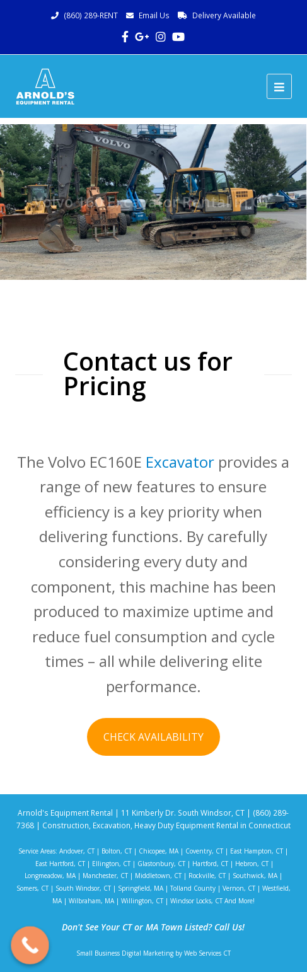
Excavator (180, 461)
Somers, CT (32, 888)
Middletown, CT (158, 875)
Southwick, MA (255, 875)
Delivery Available (224, 15)
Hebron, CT (252, 863)
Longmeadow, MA (50, 875)
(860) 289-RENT (91, 15)
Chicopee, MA (158, 851)
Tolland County (193, 888)
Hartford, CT (210, 863)
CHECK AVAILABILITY (153, 737)
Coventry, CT (204, 851)
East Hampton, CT (256, 851)
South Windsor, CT (83, 888)
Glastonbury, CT (161, 863)
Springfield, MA (140, 888)
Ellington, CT (111, 863)
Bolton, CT (116, 851)
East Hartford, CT (60, 863)
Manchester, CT (105, 875)
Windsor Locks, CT (196, 900)
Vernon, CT (239, 888)
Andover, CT (77, 851)
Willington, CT (142, 900)
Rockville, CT (207, 875)
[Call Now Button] (30, 945)
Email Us (154, 15)
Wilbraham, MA (91, 900)
